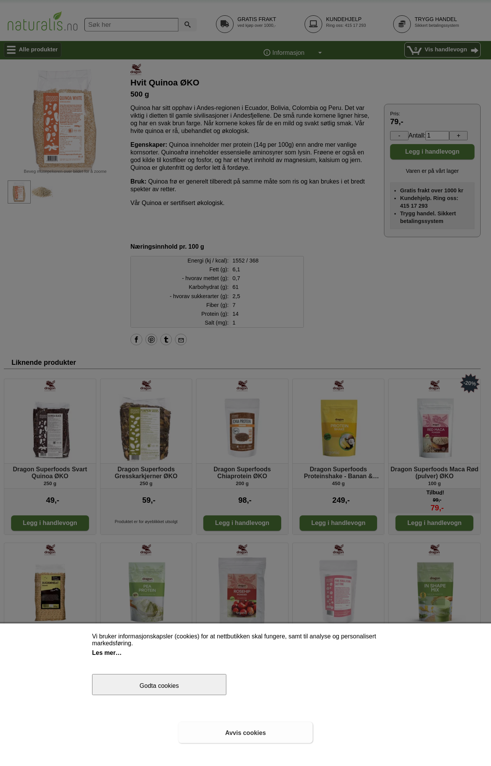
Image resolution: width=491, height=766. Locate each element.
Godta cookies (159, 685)
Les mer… (107, 653)
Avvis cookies (245, 733)
